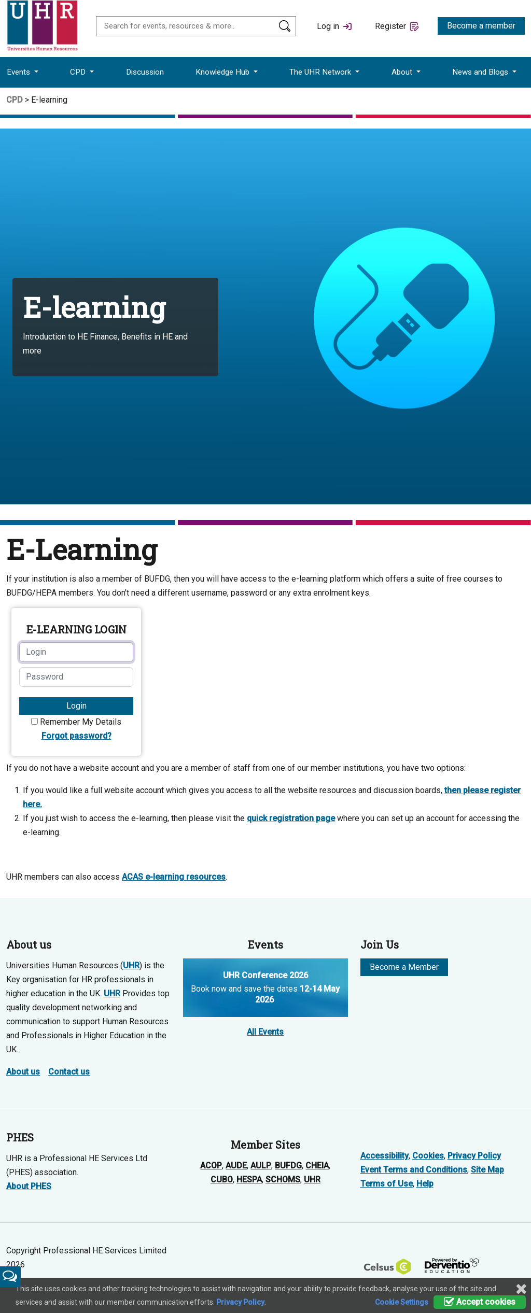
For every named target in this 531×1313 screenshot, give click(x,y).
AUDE (236, 1165)
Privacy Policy (474, 1156)
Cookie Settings (401, 1302)
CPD (79, 72)
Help (425, 1184)
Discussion (145, 72)
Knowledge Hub (223, 72)
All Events (265, 1032)
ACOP (211, 1165)
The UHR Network (321, 72)
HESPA (249, 1179)
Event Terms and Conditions (413, 1170)
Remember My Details (80, 722)
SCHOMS (283, 1179)
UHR (131, 965)
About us (23, 1072)
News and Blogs (481, 72)
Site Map (487, 1170)
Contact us (69, 1072)
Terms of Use (386, 1184)
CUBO (222, 1179)
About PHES (28, 1186)
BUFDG (288, 1165)
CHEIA (317, 1165)
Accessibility (384, 1156)
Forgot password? (76, 736)
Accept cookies (479, 1302)
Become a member (481, 26)
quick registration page (291, 818)
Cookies (428, 1156)
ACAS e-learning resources (174, 877)
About (403, 72)
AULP (260, 1165)
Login (76, 706)
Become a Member (404, 967)
